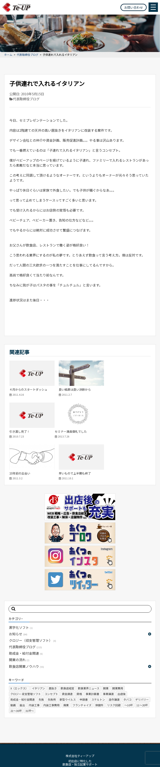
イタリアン (38, 645)
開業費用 (117, 645)
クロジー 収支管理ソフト (25, 651)
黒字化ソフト (21, 584)
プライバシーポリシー (91, 736)
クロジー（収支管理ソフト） (32, 597)
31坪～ (29, 668)
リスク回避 (114, 662)
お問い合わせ (133, 7)
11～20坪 (142, 662)
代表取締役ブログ (27, 55)
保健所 (99, 662)
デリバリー (142, 656)
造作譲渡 (114, 656)
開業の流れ (19, 616)
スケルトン (98, 656)
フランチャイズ (81, 662)
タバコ (127, 656)
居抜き (53, 645)
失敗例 (52, 656)
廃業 (66, 662)
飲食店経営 (67, 645)
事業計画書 (92, 651)
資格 (79, 651)
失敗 (41, 656)
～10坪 (128, 662)
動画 (13, 662)
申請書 (84, 656)
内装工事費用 (51, 662)
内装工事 (34, 662)
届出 (22, 662)
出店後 (122, 651)
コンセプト (51, 651)
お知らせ (18, 590)
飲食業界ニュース (88, 645)
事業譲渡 (108, 651)
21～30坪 (16, 668)
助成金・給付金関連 (26, 610)
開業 (106, 645)
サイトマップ (64, 736)
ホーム (8, 55)
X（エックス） (19, 645)
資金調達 (67, 651)
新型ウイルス (68, 656)
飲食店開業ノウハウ (26, 623)
